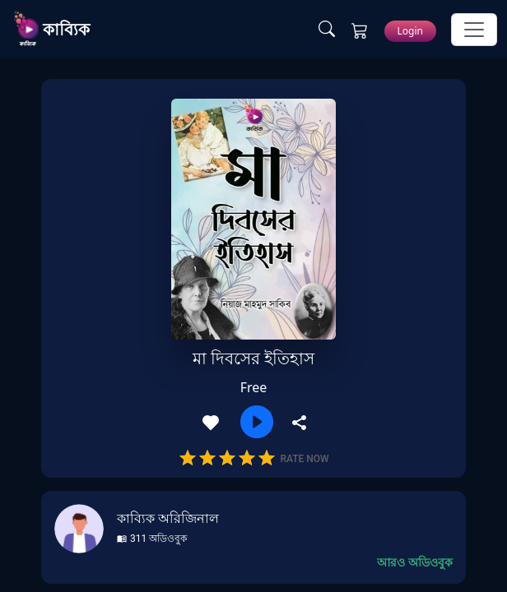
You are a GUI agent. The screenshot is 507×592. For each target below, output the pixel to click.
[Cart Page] (359, 29)
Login (410, 31)
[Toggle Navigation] (474, 29)
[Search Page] (327, 29)
